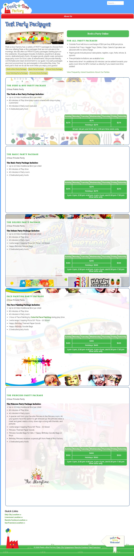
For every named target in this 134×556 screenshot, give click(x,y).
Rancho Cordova (81, 547)
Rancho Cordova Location (15, 520)
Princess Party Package (38, 73)
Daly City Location (12, 514)
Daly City (60, 547)
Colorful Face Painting (41, 317)
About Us (68, 16)
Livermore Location (13, 517)
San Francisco (94, 547)
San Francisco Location (14, 523)
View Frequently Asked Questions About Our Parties (88, 72)
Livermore (69, 547)
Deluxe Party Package (54, 69)
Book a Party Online (98, 33)
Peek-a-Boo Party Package (16, 69)
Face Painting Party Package (17, 73)
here (102, 58)
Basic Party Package (36, 69)
